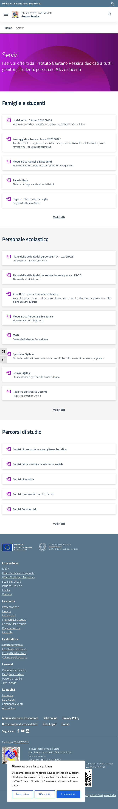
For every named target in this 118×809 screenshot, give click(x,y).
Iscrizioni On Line (12, 586)
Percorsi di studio (12, 678)
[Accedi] (112, 4)
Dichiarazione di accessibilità (19, 724)
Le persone (8, 615)
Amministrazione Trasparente (20, 718)
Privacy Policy (71, 718)
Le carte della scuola (14, 624)
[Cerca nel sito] (109, 14)
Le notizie (7, 695)
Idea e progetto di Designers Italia (96, 795)
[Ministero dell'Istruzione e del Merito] (21, 3)
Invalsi (6, 590)
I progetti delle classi (14, 653)
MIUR (5, 569)
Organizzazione (11, 628)
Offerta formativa (12, 645)
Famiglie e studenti (13, 674)
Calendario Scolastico (14, 657)
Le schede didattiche (14, 649)
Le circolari (8, 699)
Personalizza (22, 794)
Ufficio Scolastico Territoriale (18, 577)
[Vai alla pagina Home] (8, 28)
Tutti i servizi (9, 683)
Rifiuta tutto (45, 794)
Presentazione (10, 607)
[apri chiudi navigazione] (6, 15)
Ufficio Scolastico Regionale (18, 573)
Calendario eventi (12, 704)
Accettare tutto (68, 794)
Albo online (8, 708)
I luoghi (6, 611)
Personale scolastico (14, 670)
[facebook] (18, 731)
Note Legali (49, 724)
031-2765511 (21, 742)
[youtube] (22, 731)
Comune (7, 594)
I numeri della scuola (14, 619)
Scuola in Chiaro (11, 581)
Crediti (65, 724)
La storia (7, 632)
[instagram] (27, 731)
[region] (46, 781)
